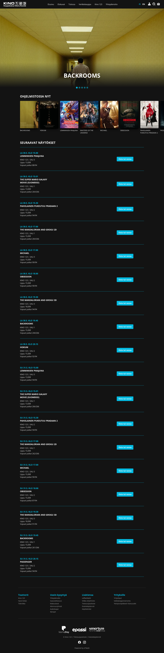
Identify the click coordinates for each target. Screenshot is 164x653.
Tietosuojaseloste (88, 603)
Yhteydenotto (112, 4)
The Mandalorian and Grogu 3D (38, 300)
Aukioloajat (54, 609)
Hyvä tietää (22, 601)
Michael (103, 130)
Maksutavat (54, 603)
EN (143, 4)
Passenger (26, 561)
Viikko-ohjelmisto (88, 601)
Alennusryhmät (56, 606)
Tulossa (72, 4)
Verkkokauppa (85, 4)
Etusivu (51, 4)
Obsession (124, 130)
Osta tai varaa (125, 159)
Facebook (79, 642)
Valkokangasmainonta (122, 601)
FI (140, 4)
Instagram (84, 642)
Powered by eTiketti (82, 648)
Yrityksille (119, 594)
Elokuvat (61, 4)
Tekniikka (21, 603)
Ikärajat (53, 612)
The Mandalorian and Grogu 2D (38, 229)
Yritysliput (118, 598)
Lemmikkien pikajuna (69, 130)
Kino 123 (98, 4)
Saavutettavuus (56, 601)
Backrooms (25, 130)
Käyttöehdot (86, 609)
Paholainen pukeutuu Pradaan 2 (39, 206)
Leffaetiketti (86, 598)
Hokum (43, 130)
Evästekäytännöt (88, 606)
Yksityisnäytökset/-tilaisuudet (125, 603)
